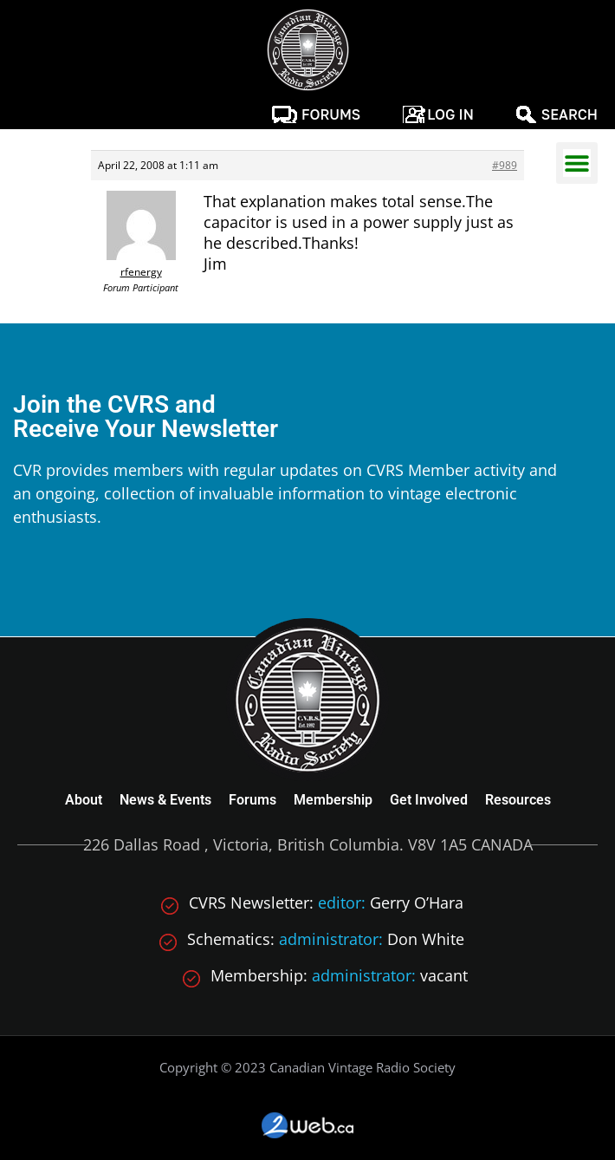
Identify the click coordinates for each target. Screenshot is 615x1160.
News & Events (165, 800)
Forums (330, 114)
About (83, 800)
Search (569, 114)
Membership (333, 800)
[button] (577, 163)
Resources (518, 800)
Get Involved (429, 800)
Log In (450, 114)
